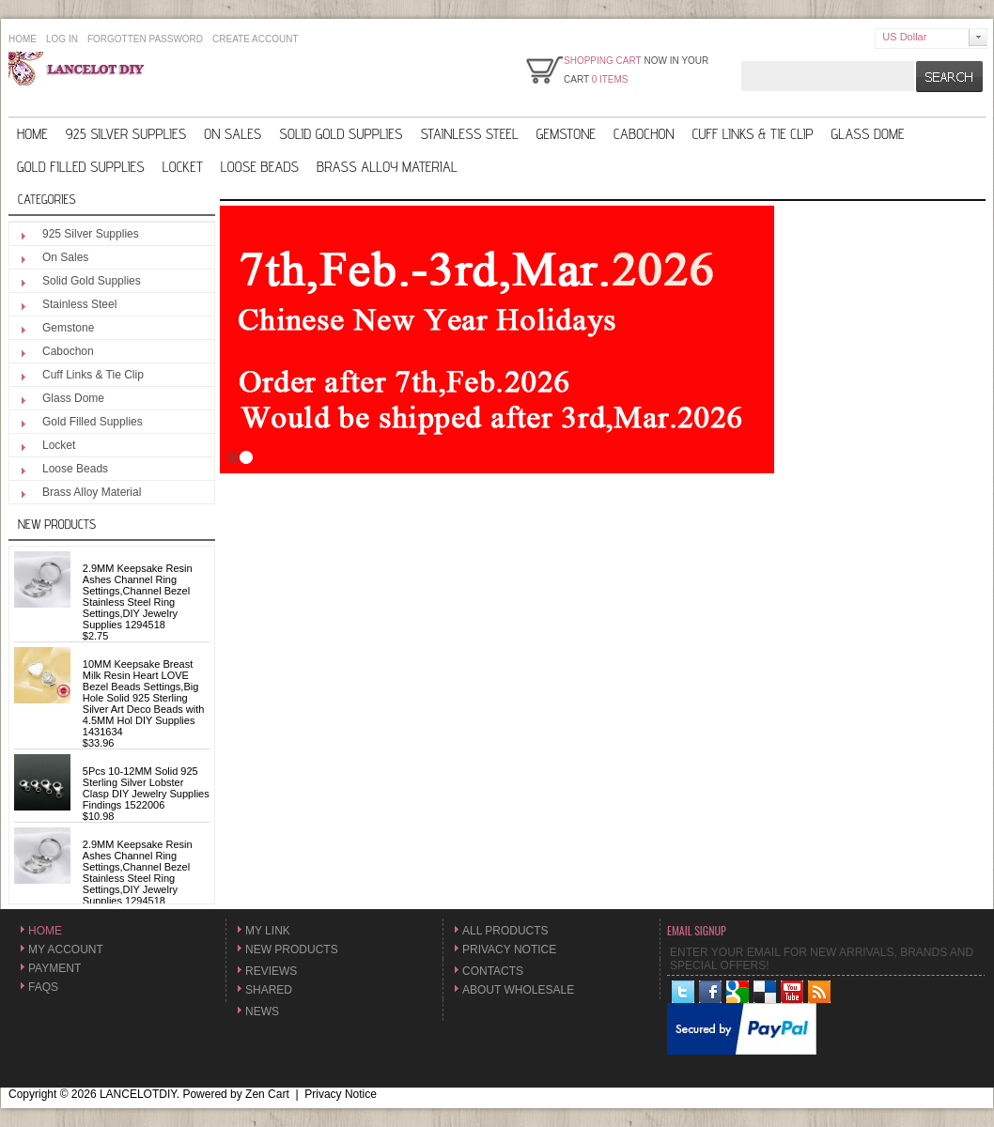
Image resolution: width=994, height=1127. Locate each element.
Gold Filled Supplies (81, 167)
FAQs (43, 987)
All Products (505, 930)
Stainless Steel (469, 134)
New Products (57, 524)
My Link (267, 930)
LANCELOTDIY (138, 1094)
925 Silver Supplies (126, 134)
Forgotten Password (145, 39)
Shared (268, 989)
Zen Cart (267, 1094)
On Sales (232, 134)
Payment (54, 968)
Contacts (492, 971)
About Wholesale (518, 989)
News (262, 1011)
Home (22, 39)
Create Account (255, 39)
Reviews (271, 971)
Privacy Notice (509, 949)
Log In (62, 39)
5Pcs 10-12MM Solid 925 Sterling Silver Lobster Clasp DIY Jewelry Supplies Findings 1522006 (146, 788)
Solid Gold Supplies (340, 134)
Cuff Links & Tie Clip (753, 134)
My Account (65, 949)
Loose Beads (260, 167)
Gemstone (566, 134)
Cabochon (644, 134)
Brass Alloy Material (387, 167)
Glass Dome (868, 134)
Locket (183, 167)
